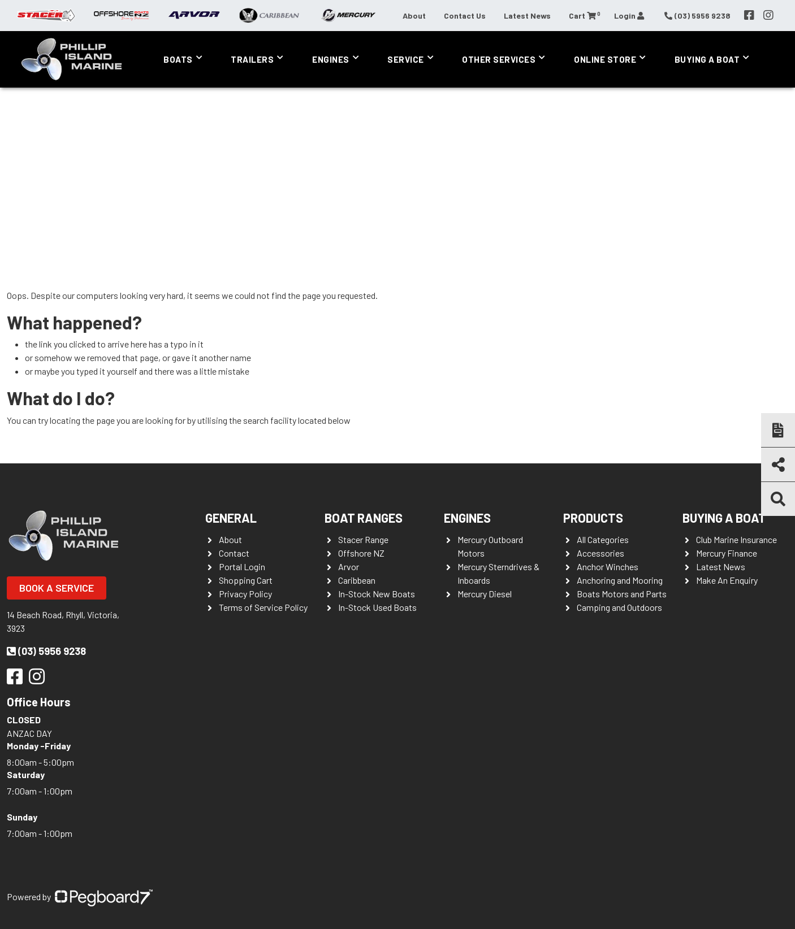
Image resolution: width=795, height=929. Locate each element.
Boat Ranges (364, 517)
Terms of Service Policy (263, 607)
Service (405, 59)
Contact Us (465, 15)
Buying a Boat (707, 59)
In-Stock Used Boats (377, 607)
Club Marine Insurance (736, 539)
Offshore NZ (361, 553)
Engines (330, 59)
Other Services (498, 59)
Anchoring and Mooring (620, 580)
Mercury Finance (726, 553)
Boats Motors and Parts (622, 593)
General (231, 517)
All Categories (603, 539)
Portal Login (242, 566)
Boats (178, 59)
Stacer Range (363, 539)
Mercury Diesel (484, 593)
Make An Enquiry (727, 580)
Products (593, 517)
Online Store (605, 59)
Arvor (348, 566)
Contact (234, 553)
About (414, 15)
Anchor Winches (607, 566)
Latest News (527, 15)
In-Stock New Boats (376, 593)
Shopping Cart (246, 580)
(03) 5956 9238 (46, 651)
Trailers (252, 59)
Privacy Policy (245, 593)
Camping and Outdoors (619, 607)
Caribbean (356, 580)
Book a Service (56, 587)
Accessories (600, 553)
